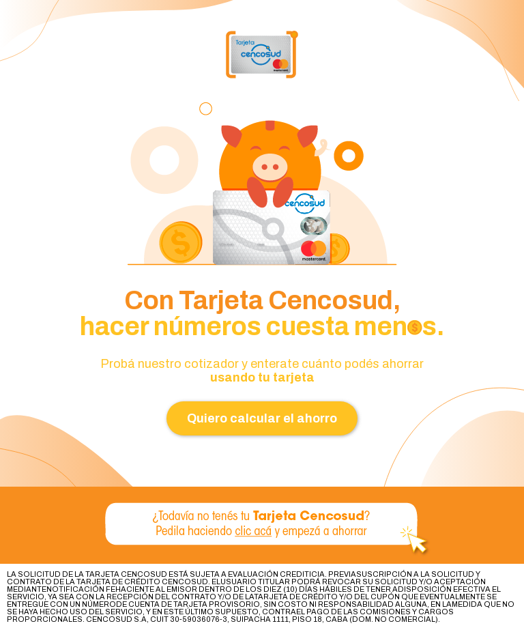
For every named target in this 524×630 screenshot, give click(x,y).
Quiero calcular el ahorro (262, 418)
